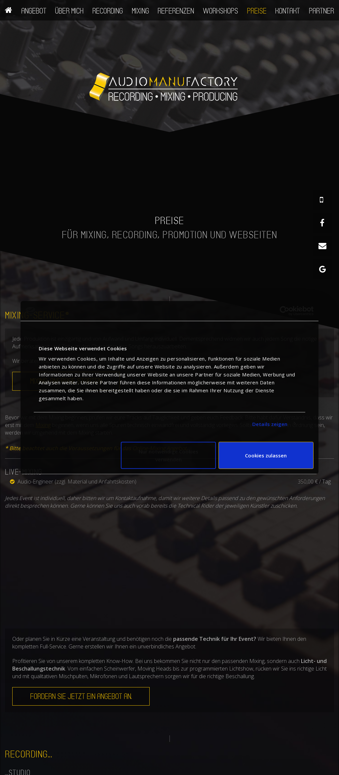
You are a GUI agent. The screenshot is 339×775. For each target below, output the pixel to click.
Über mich (69, 11)
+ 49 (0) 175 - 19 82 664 (166, 771)
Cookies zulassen (266, 455)
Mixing (140, 11)
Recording (107, 11)
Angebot (33, 11)
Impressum (281, 771)
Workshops (220, 11)
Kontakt (287, 11)
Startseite (242, 771)
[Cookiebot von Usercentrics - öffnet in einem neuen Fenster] (285, 311)
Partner (321, 11)
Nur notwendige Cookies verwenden (168, 455)
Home (8, 8)
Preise (256, 11)
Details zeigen (269, 423)
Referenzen (176, 11)
